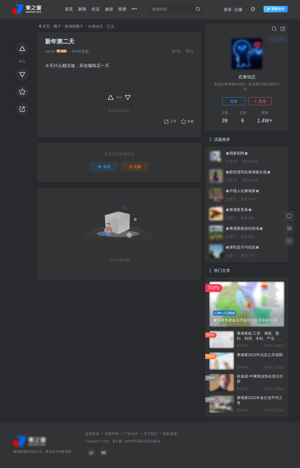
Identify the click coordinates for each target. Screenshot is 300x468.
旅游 (109, 9)
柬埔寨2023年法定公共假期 (260, 355)
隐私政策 (170, 434)
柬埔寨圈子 (74, 26)
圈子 (57, 26)
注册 (238, 9)
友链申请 (92, 434)
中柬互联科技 (137, 441)
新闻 (82, 9)
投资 (122, 9)
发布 (234, 101)
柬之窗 (117, 441)
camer (50, 51)
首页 (69, 9)
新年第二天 (59, 41)
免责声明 (112, 434)
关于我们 (151, 434)
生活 (96, 9)
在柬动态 (95, 26)
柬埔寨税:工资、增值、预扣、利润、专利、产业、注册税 (259, 338)
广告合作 (131, 434)
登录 (228, 9)
